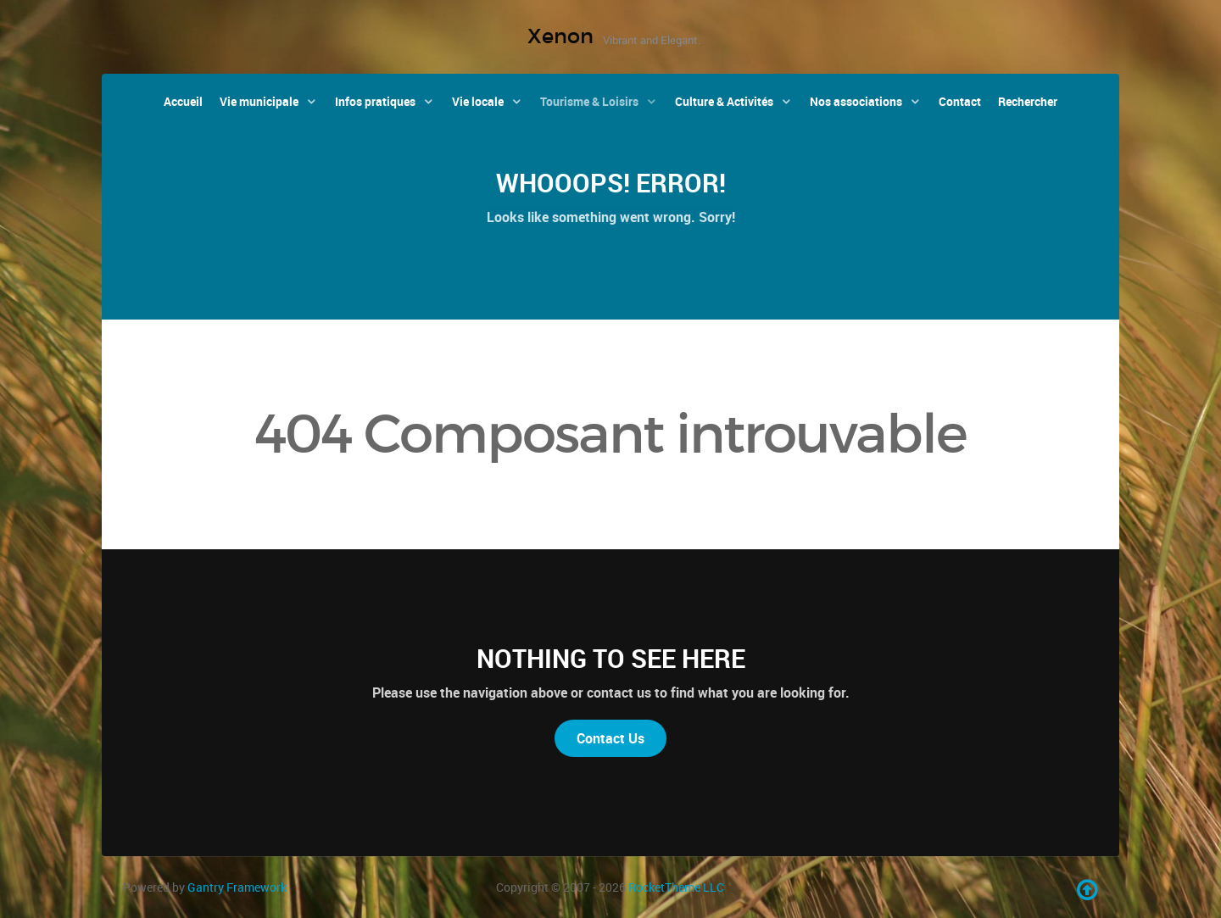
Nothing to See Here (611, 658)
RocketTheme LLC (676, 887)
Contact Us (610, 738)
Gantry (237, 887)
